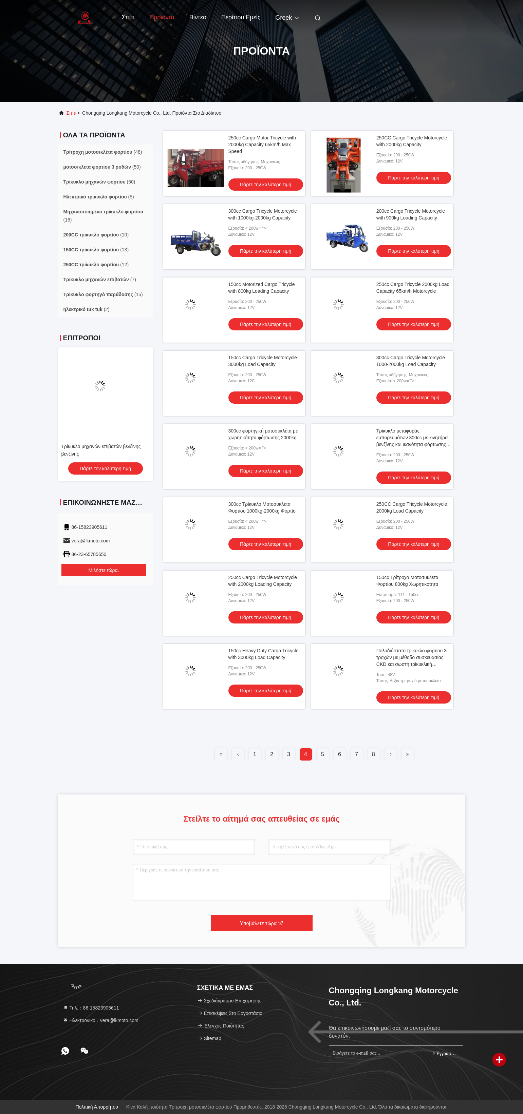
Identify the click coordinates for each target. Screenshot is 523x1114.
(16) (103, 216)
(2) (86, 309)
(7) (99, 279)
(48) (102, 152)
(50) (102, 167)
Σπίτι (128, 17)
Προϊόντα (161, 17)
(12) (96, 264)
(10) (96, 234)
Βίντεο (197, 17)
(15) (103, 294)
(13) (96, 249)
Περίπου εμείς (240, 17)
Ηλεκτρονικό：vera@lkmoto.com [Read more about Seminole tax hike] (100, 1020)
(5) (98, 196)
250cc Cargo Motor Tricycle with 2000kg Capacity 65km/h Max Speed (262, 144)
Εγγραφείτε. (443, 1053)
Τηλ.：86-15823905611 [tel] (91, 1008)
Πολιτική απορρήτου (96, 1107)
